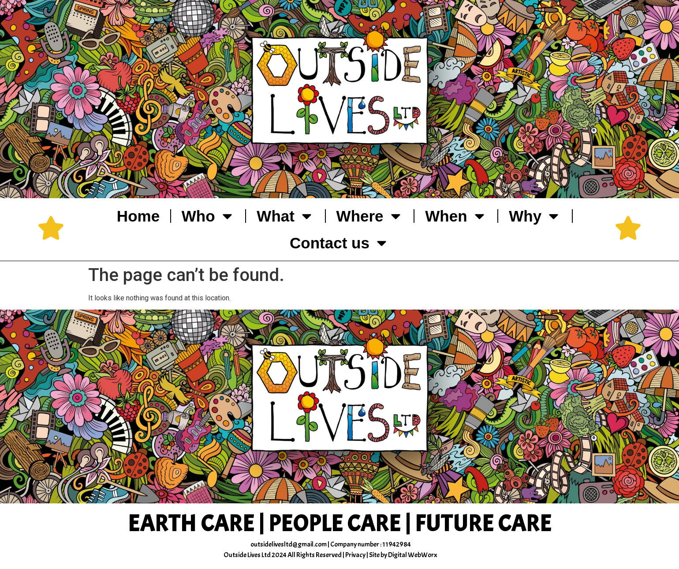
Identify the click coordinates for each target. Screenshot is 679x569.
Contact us (339, 243)
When (456, 216)
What (285, 216)
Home (138, 216)
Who (208, 216)
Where (369, 216)
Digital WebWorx (412, 555)
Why (535, 216)
